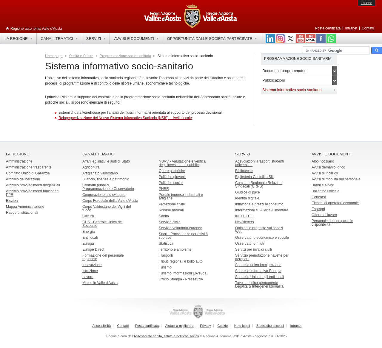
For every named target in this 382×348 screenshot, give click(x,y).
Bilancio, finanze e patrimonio (105, 179)
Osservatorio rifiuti (249, 243)
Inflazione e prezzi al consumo (259, 204)
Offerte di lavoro (324, 215)
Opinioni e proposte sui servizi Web (259, 230)
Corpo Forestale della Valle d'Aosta (110, 201)
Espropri (318, 209)
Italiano (366, 3)
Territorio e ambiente (175, 249)
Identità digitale (247, 198)
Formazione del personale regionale (103, 257)
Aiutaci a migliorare (179, 325)
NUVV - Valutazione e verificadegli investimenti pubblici (182, 163)
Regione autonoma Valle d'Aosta (36, 28)
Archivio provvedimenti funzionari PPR (32, 193)
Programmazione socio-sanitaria (125, 56)
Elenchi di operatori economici (335, 203)
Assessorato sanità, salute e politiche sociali (166, 336)
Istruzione (90, 271)
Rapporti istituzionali (22, 212)
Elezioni (12, 201)
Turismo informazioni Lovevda (183, 273)
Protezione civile (172, 204)
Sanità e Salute (81, 56)
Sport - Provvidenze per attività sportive (183, 236)
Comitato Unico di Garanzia (28, 173)
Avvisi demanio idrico (328, 167)
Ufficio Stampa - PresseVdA (181, 279)
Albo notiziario (323, 161)
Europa (88, 243)
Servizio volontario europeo (180, 228)
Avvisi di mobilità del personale (336, 179)
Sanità (164, 216)
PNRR (164, 189)
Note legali (242, 325)
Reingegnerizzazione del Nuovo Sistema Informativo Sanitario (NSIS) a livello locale (125, 118)
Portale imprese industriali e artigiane (181, 196)
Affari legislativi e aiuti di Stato (106, 161)
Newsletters (244, 222)
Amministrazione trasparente (29, 167)
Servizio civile (170, 222)
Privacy (205, 325)
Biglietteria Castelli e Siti (254, 177)
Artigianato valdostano (100, 173)
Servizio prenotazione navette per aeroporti (262, 257)
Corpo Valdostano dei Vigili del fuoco (106, 208)
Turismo (165, 267)
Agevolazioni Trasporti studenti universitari (259, 163)
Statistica (166, 243)
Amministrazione (19, 161)
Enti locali (90, 237)
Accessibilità (102, 325)
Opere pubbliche (172, 171)
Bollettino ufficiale (325, 191)
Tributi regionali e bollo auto (181, 261)
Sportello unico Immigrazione (258, 265)
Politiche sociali (171, 183)
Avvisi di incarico (325, 173)
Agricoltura (90, 167)
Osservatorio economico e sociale (262, 237)
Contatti (368, 28)
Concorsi (319, 197)
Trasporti (166, 255)
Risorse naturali (171, 210)
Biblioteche (244, 171)
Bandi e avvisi (323, 185)
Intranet (351, 28)
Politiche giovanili (172, 177)
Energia (88, 232)
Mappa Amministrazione (25, 207)
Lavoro (87, 277)
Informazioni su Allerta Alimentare (261, 210)
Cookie (222, 325)
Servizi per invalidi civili (253, 249)
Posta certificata (328, 28)
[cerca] (335, 50)
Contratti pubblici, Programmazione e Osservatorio (108, 187)
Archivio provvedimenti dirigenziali (33, 185)
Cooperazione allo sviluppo (103, 195)
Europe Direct (93, 249)
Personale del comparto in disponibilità (332, 223)
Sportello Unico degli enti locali (259, 277)
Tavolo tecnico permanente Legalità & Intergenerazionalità (259, 284)
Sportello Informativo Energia (258, 271)
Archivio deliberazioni (23, 179)
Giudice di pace (247, 192)
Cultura (88, 216)
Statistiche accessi (270, 325)
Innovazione (92, 265)
